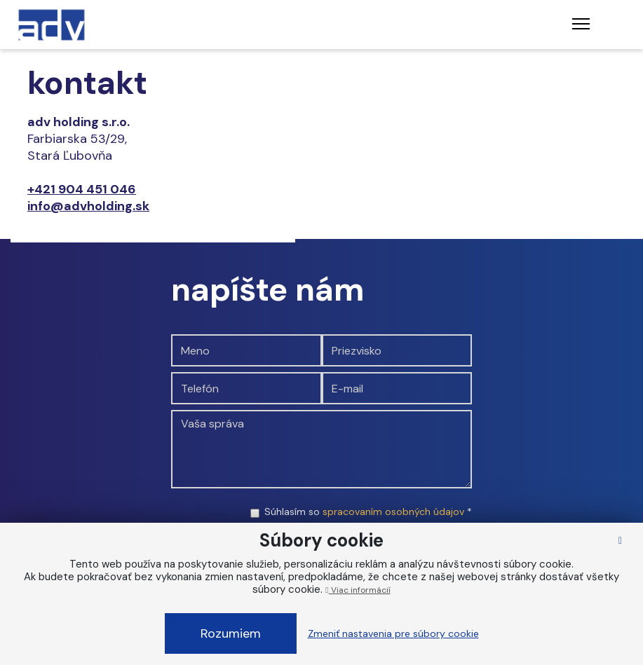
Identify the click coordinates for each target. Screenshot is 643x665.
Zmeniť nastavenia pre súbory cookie (393, 633)
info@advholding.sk (88, 206)
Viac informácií (357, 590)
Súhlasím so (368, 511)
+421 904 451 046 (81, 189)
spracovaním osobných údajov (393, 511)
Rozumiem (231, 633)
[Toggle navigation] (580, 25)
